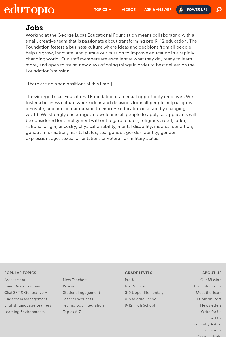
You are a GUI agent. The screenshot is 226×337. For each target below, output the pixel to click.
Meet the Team (209, 293)
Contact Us (212, 318)
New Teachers (75, 280)
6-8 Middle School (141, 299)
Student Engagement (81, 293)
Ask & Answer (157, 9)
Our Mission (211, 280)
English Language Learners (27, 305)
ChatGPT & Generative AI (26, 293)
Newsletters (211, 305)
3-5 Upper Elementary (144, 293)
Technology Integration (83, 305)
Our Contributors (207, 299)
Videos (129, 9)
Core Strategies (208, 286)
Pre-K (129, 280)
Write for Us (211, 312)
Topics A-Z (72, 312)
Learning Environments (24, 312)
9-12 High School (140, 305)
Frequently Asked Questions (206, 327)
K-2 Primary (135, 286)
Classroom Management (25, 299)
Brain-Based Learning (23, 286)
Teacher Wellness (78, 299)
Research (71, 286)
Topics (100, 9)
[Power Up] (194, 9)
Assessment (14, 280)
